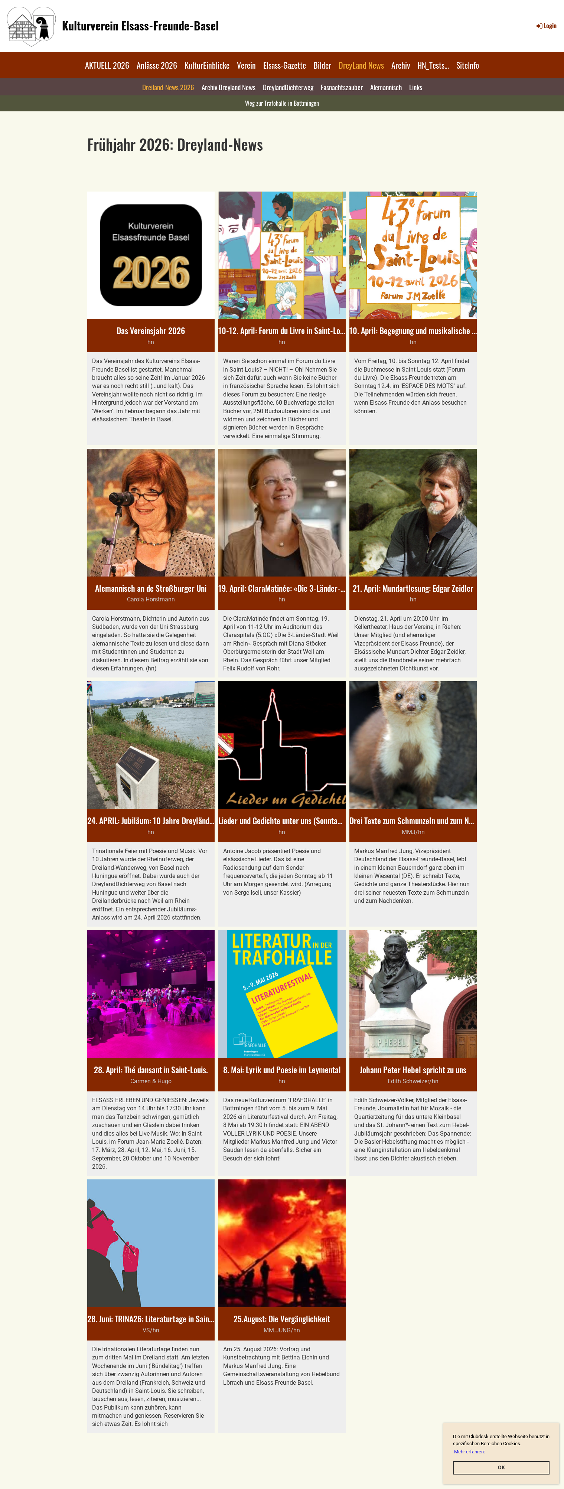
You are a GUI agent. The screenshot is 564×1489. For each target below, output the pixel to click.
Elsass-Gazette (284, 65)
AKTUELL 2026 (107, 65)
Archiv (400, 65)
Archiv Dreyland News (228, 87)
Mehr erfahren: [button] (469, 1451)
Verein (246, 65)
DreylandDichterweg (288, 87)
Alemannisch (386, 87)
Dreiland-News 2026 (168, 87)
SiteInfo (467, 65)
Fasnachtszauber (342, 87)
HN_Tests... (433, 65)
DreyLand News (361, 65)
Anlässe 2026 (157, 65)
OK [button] (501, 1467)
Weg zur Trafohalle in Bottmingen (282, 103)
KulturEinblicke (207, 65)
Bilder (322, 65)
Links (415, 87)
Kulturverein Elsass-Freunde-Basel (140, 25)
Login (546, 25)
